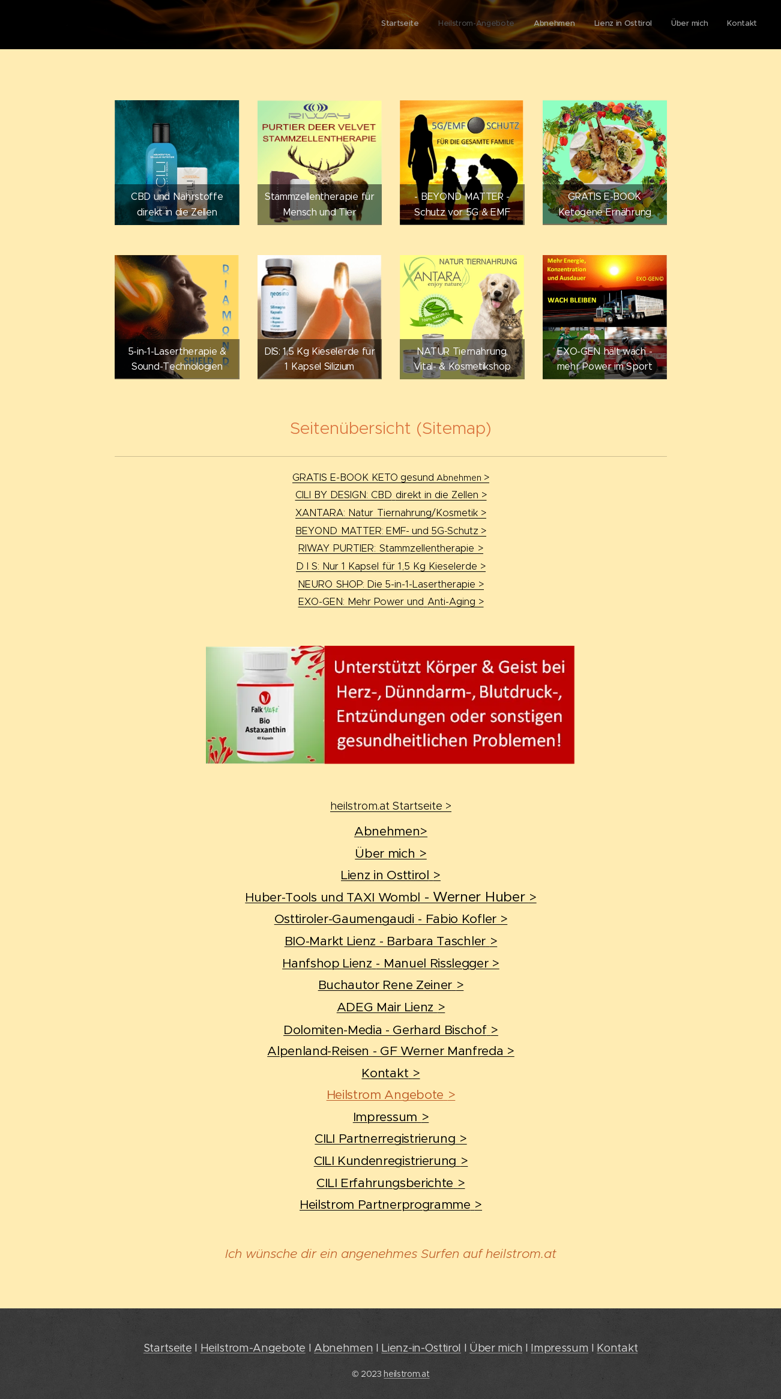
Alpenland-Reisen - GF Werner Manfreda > (390, 1051)
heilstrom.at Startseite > (390, 806)
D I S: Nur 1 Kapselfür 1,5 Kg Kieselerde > (391, 566)
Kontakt (617, 1348)
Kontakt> (390, 1073)
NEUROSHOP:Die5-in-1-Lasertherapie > (391, 584)
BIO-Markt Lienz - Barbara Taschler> (390, 941)
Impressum (559, 1348)
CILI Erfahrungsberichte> (390, 1183)
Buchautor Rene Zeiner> (390, 985)
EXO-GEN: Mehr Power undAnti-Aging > (390, 601)
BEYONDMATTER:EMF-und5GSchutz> (390, 531)
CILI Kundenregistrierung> (390, 1161)
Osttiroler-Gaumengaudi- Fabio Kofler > (390, 919)
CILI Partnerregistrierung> (390, 1138)
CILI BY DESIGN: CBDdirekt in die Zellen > (390, 495)
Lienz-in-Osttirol (421, 1348)
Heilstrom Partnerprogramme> (390, 1204)
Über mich (495, 1348)
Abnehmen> (390, 831)
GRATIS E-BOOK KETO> (390, 477)
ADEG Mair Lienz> (390, 1007)
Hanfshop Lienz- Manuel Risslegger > (390, 963)
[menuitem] (664, 25)
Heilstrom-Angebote (253, 1348)
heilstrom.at (406, 1373)
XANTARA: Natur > (390, 513)
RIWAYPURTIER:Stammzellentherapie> (390, 548)
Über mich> (391, 853)
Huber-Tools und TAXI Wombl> (390, 897)
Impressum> (390, 1117)
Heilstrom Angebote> (390, 1095)
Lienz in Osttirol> (391, 875)
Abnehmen (343, 1348)
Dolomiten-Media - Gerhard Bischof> (390, 1030)
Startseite (167, 1348)
